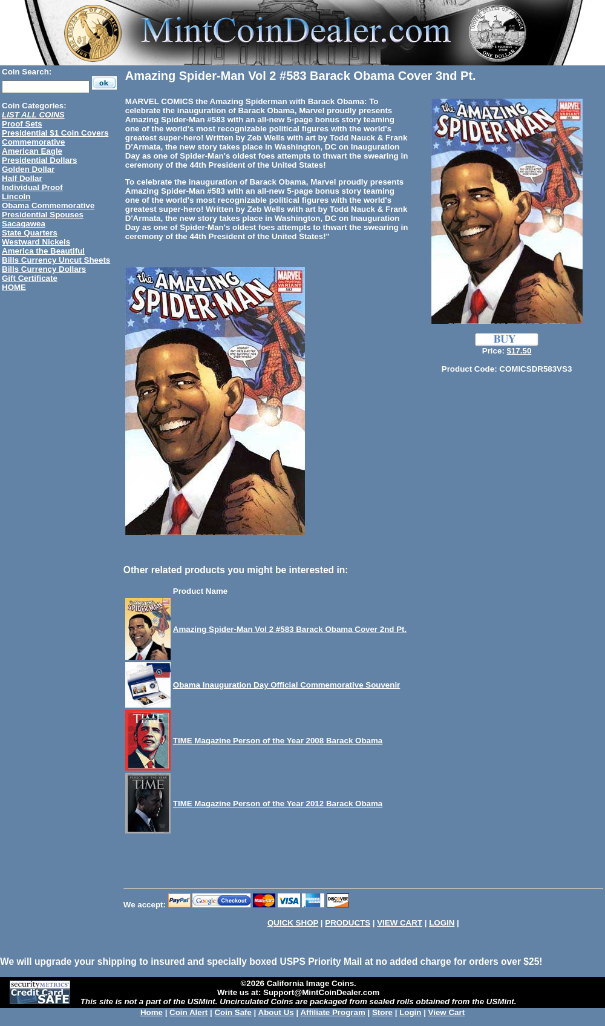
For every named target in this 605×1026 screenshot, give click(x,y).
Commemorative (33, 141)
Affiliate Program (332, 1012)
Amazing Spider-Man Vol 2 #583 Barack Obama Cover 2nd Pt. (290, 629)
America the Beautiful (43, 250)
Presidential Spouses (42, 214)
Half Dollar (22, 178)
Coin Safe (232, 1012)
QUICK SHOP (292, 922)
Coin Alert (188, 1012)
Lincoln (16, 196)
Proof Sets (22, 123)
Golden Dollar (28, 169)
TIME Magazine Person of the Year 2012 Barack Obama (277, 803)
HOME (14, 287)
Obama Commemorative (48, 205)
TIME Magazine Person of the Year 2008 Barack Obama (277, 740)
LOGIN (441, 922)
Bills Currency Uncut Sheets (56, 260)
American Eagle (32, 151)
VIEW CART (399, 922)
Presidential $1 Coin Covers (55, 132)
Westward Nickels (36, 241)
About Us (276, 1012)
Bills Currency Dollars (44, 269)
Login (410, 1012)
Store (382, 1012)
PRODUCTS (347, 922)
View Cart (446, 1012)
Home (151, 1012)
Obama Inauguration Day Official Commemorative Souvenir (287, 684)
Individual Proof (32, 187)
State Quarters (29, 232)
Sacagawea (23, 223)
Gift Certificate (29, 278)
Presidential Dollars (39, 160)
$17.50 (519, 350)
